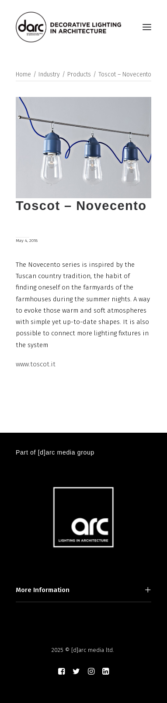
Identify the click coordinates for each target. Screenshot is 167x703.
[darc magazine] (68, 27)
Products (79, 74)
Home (23, 74)
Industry (49, 74)
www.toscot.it (36, 364)
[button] (147, 27)
